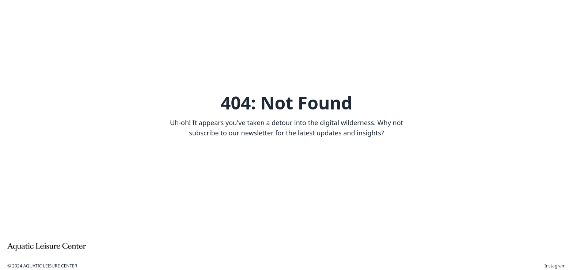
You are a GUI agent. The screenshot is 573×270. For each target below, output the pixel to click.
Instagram (555, 266)
